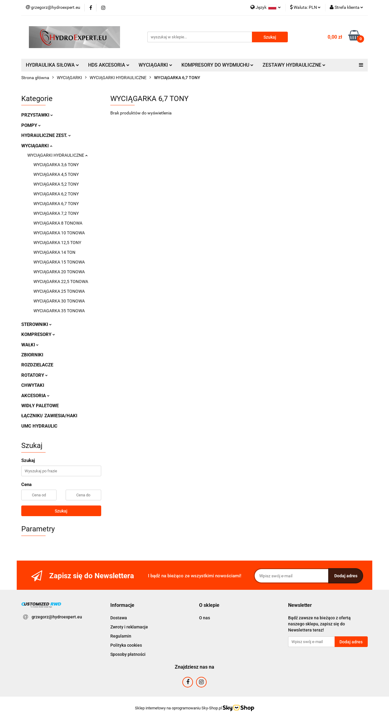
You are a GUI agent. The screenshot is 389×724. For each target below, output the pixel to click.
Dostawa (118, 617)
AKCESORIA (35, 395)
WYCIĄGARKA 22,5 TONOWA (60, 281)
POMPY (31, 125)
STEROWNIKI (36, 324)
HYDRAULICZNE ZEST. (46, 135)
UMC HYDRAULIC (39, 426)
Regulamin (120, 636)
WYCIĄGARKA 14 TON (54, 252)
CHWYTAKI (32, 385)
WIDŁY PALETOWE (40, 405)
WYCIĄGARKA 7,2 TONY (56, 213)
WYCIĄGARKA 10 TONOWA (59, 232)
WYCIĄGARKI (155, 65)
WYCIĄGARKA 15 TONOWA (59, 262)
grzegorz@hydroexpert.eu (57, 616)
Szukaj (61, 511)
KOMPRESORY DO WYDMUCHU (217, 65)
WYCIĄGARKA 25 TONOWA (59, 291)
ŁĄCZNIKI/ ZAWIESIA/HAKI (49, 415)
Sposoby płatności (128, 654)
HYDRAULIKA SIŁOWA (52, 65)
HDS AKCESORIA (108, 65)
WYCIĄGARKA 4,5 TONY (56, 174)
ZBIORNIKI (32, 355)
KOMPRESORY (38, 334)
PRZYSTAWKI (37, 115)
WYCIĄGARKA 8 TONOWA (57, 223)
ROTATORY (34, 375)
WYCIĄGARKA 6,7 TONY (56, 203)
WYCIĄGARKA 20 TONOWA (59, 271)
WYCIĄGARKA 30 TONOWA (59, 301)
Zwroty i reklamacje (129, 626)
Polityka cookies (126, 645)
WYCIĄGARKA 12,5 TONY (57, 242)
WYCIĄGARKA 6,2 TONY (56, 193)
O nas (204, 617)
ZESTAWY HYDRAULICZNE (294, 65)
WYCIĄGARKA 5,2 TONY (56, 184)
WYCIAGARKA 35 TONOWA (59, 310)
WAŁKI (30, 345)
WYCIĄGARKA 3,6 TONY (56, 164)
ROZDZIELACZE (37, 365)
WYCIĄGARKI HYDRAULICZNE (57, 155)
